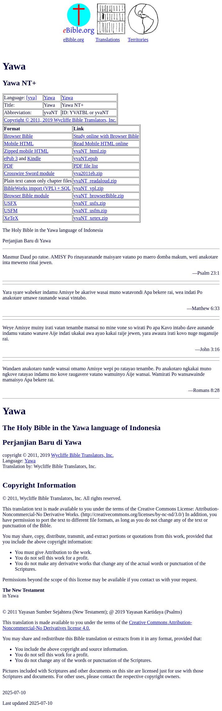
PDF (8, 166)
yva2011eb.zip (87, 173)
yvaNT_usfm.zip (90, 210)
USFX (10, 203)
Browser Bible (18, 136)
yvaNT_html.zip (89, 151)
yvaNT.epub (85, 158)
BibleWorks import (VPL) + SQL (37, 188)
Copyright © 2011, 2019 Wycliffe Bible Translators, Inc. (60, 120)
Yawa (49, 97)
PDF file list (85, 166)
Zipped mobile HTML (26, 151)
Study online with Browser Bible (106, 136)
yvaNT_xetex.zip (90, 218)
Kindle (34, 158)
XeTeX (11, 218)
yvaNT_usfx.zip (89, 203)
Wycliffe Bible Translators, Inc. (82, 455)
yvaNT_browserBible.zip (98, 195)
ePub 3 (11, 158)
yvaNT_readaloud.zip (95, 180)
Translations (107, 39)
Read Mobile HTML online (100, 143)
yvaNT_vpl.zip (88, 188)
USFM (11, 210)
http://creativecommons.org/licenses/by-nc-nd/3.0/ (132, 514)
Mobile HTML (19, 143)
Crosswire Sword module (29, 173)
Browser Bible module (26, 195)
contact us (150, 579)
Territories (138, 39)
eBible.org (73, 39)
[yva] (31, 97)
